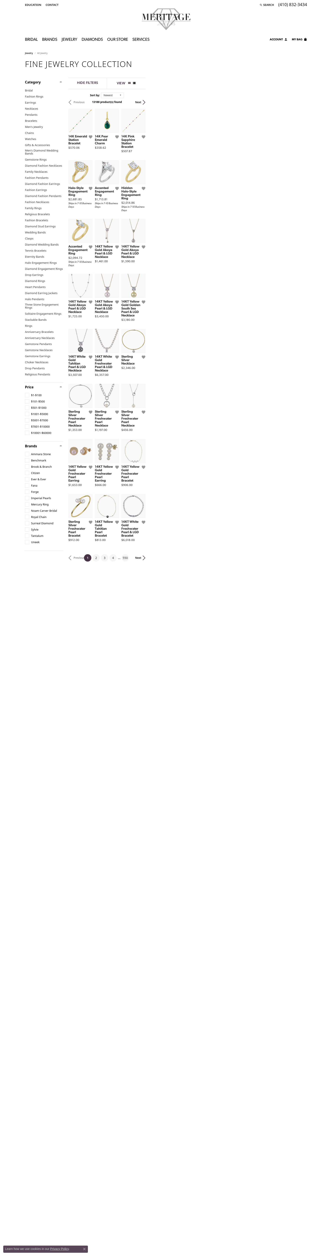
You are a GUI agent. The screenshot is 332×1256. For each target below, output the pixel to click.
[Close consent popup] (84, 1249)
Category (33, 82)
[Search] (267, 4)
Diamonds (92, 40)
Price (29, 387)
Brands (49, 40)
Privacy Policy (59, 1249)
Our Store (117, 40)
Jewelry (69, 40)
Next (300, 102)
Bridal (31, 40)
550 (206, 894)
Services (141, 40)
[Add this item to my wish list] (144, 190)
